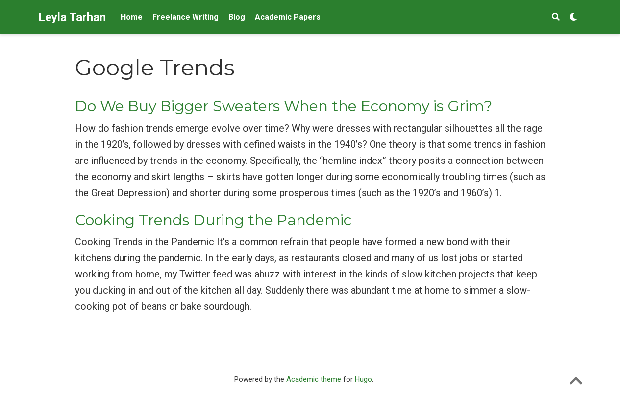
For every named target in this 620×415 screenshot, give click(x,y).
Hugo (363, 379)
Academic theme (313, 379)
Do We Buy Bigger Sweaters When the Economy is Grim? (283, 106)
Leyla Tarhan (72, 17)
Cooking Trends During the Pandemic (213, 220)
